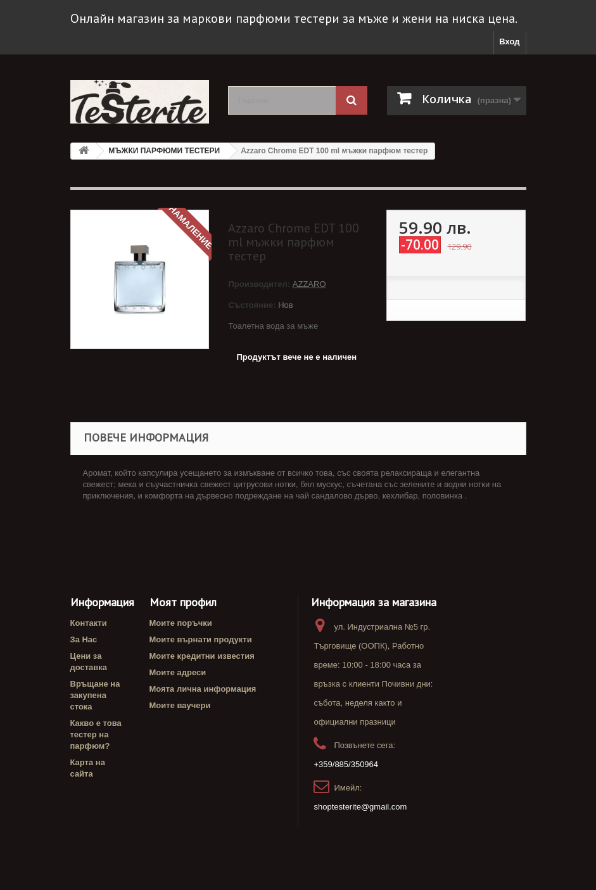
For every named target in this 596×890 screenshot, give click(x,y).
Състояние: (252, 305)
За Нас (84, 639)
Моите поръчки (180, 623)
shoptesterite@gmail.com (360, 806)
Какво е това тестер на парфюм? (96, 734)
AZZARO (309, 284)
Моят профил (183, 602)
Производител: (260, 284)
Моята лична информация (203, 689)
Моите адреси (177, 672)
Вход (509, 41)
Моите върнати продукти (200, 639)
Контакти (88, 623)
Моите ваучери (180, 705)
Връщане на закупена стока (95, 695)
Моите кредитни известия (202, 656)
